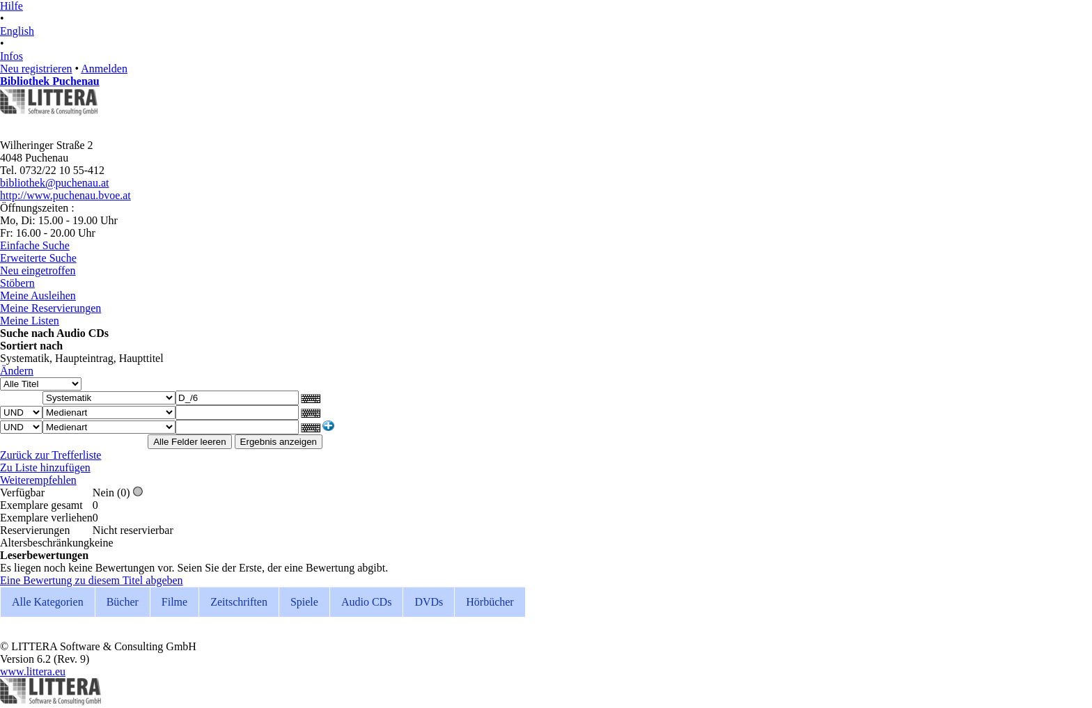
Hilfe (11, 6)
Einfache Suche (35, 245)
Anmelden (104, 68)
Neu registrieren (36, 68)
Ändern (16, 371)
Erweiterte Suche (38, 258)
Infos (11, 56)
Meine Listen (29, 321)
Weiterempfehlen (38, 480)
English (17, 31)
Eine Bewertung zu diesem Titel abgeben (91, 580)
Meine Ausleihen (38, 295)
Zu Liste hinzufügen (45, 467)
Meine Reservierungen (50, 308)
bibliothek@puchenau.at (54, 183)
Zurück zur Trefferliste (50, 455)
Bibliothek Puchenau (50, 81)
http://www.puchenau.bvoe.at (65, 195)
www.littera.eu (32, 671)
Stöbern (17, 283)
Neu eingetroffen (38, 270)
